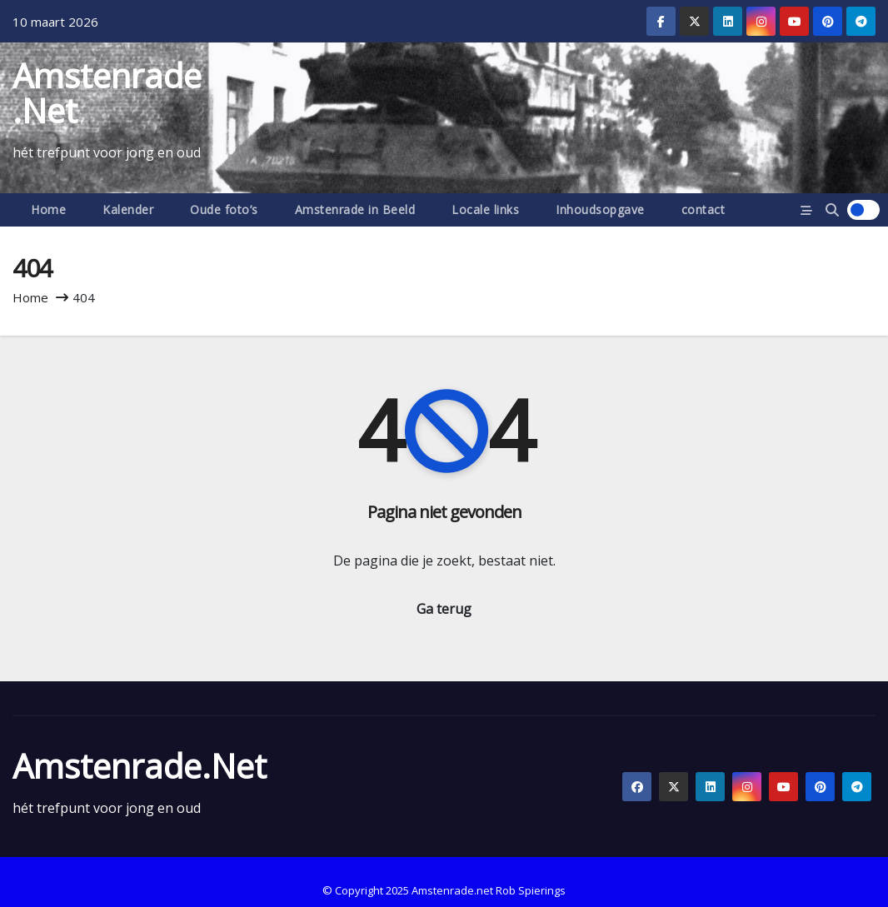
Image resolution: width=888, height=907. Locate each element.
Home (48, 209)
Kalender (127, 209)
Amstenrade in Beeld (355, 209)
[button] (832, 210)
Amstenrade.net (107, 92)
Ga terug (444, 609)
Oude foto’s (224, 209)
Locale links (485, 209)
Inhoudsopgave (600, 209)
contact (703, 209)
